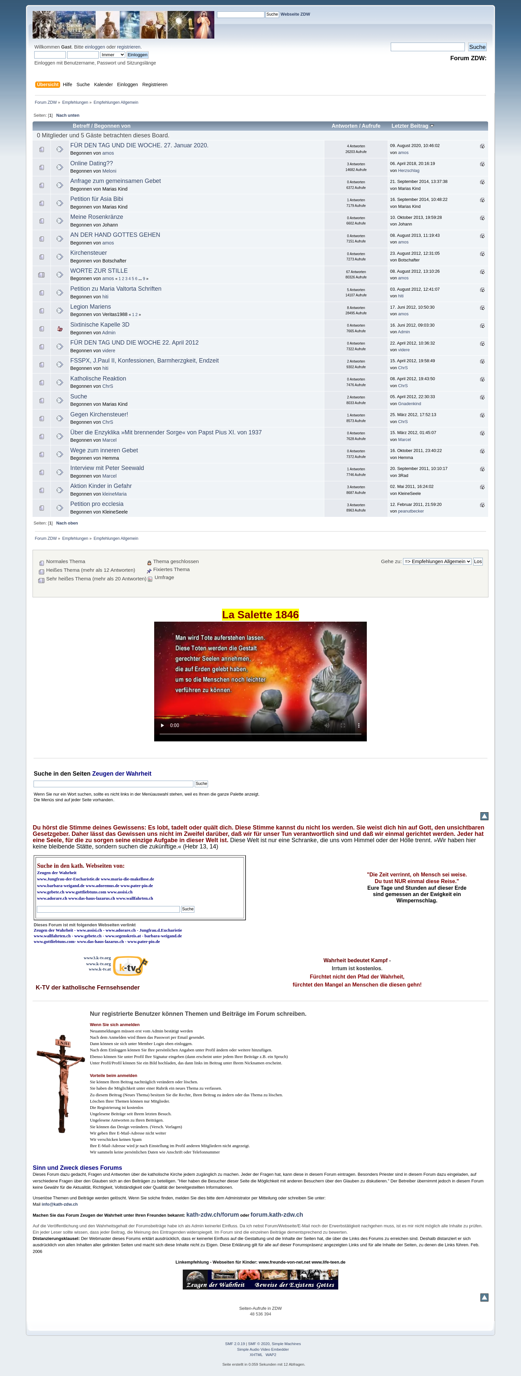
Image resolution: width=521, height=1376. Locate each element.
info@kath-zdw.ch (60, 1204)
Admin (109, 332)
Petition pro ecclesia (97, 504)
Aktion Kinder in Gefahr (101, 486)
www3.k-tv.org (97, 957)
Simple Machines (286, 1344)
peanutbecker (411, 511)
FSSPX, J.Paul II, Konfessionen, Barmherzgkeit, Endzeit (144, 360)
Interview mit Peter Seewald (107, 468)
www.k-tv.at (100, 969)
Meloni (109, 171)
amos (108, 153)
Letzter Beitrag (413, 126)
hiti (105, 296)
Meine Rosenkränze (96, 217)
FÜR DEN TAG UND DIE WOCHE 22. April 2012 (134, 342)
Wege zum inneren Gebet (104, 450)
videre (108, 350)
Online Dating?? (91, 163)
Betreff (81, 126)
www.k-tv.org (98, 963)
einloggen (95, 47)
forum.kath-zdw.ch (277, 1214)
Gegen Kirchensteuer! (99, 414)
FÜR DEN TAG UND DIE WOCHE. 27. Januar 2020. (139, 145)
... (141, 278)
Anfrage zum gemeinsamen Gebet (115, 181)
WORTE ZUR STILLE (99, 270)
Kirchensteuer (88, 252)
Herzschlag (408, 170)
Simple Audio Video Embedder (263, 1349)
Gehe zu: (391, 561)
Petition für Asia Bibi (96, 199)
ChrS (403, 367)
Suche (78, 396)
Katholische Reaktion (98, 378)
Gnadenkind (409, 403)
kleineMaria (114, 494)
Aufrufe (371, 126)
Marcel (109, 440)
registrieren (128, 47)
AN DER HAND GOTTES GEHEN (115, 234)
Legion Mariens (90, 306)
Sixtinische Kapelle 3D (100, 324)
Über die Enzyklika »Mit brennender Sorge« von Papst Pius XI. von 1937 (166, 432)
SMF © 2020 (259, 1344)
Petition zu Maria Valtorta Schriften (115, 288)
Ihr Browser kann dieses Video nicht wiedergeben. (260, 681)
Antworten (345, 126)
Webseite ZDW (295, 14)
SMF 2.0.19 (235, 1344)
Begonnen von (112, 126)
